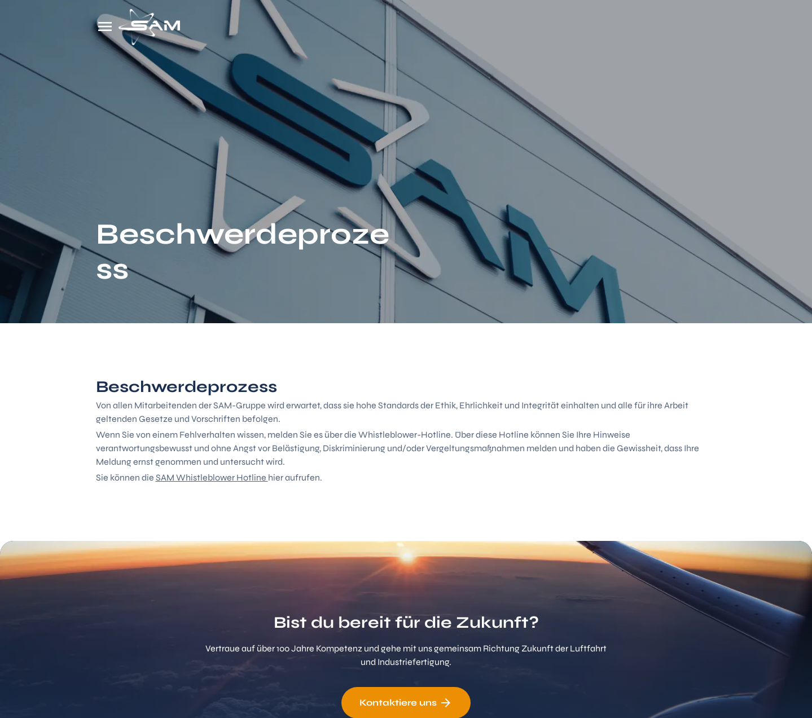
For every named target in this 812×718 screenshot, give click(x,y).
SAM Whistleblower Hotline (212, 477)
